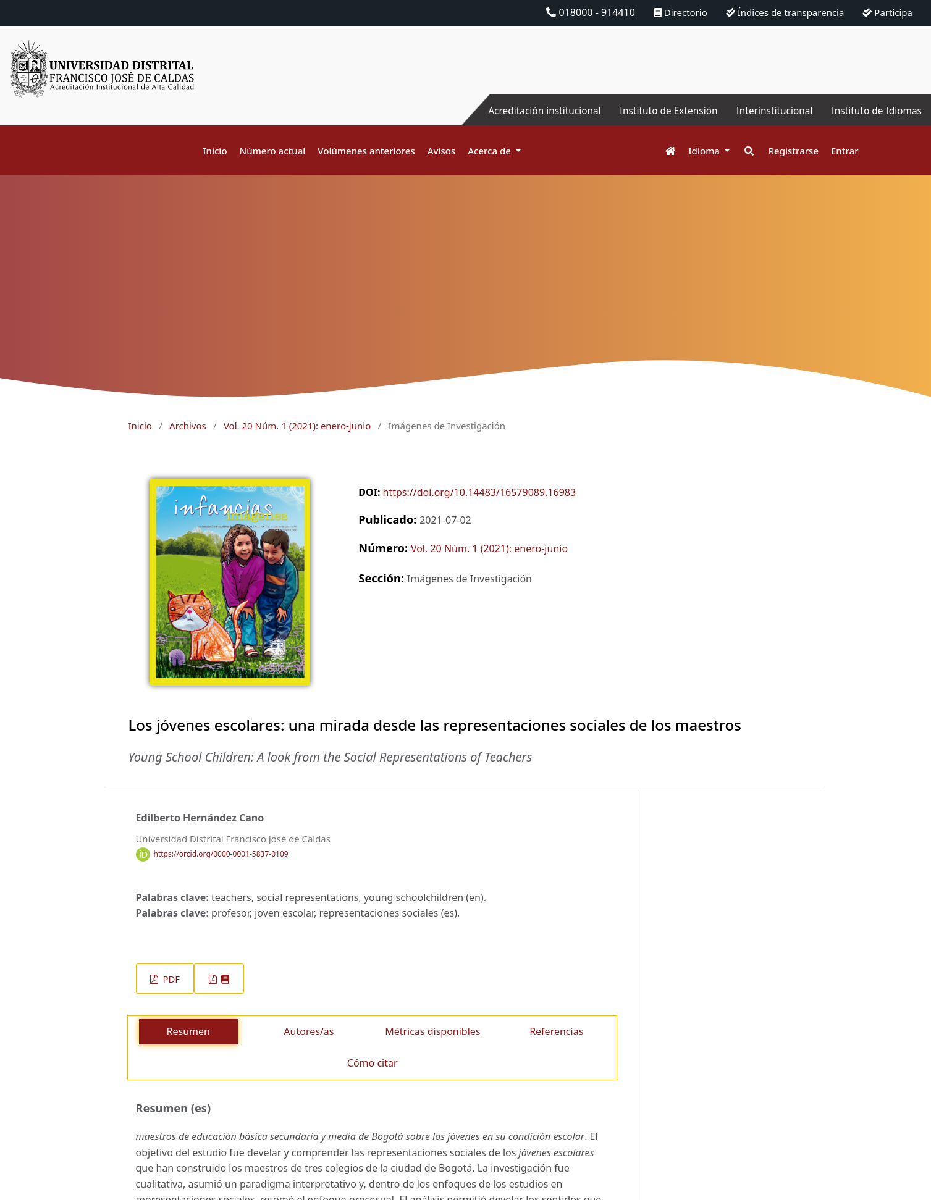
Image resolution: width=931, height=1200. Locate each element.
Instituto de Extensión (661, 110)
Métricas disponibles (432, 1031)
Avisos (442, 151)
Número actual (273, 151)
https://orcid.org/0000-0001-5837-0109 (221, 854)
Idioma (705, 151)
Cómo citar (372, 1063)
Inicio (215, 151)
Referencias (556, 1031)
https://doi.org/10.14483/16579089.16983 (479, 492)
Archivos (187, 425)
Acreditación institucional (532, 110)
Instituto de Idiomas (875, 110)
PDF (170, 979)
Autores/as (309, 1031)
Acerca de (490, 151)
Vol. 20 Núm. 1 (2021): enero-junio (297, 425)
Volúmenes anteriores (366, 151)
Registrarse (794, 151)
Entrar (844, 151)
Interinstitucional (769, 110)
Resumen (188, 1031)
